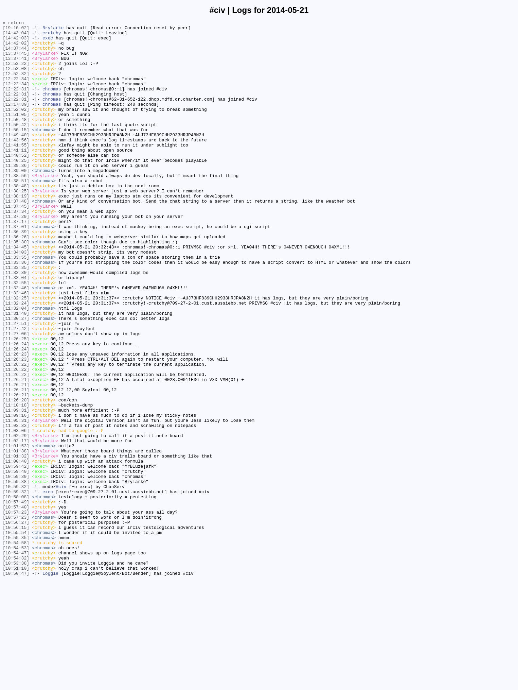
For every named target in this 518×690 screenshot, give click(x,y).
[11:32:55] (16, 335)
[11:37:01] (16, 268)
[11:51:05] (16, 134)
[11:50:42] (16, 146)
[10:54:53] (16, 654)
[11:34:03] (16, 299)
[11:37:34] (16, 250)
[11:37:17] (16, 262)
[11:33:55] (16, 305)
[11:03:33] (16, 507)
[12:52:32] (16, 85)
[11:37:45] (16, 244)
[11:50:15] (16, 152)
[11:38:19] (16, 231)
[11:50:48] (16, 140)
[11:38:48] (16, 219)
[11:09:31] (16, 488)
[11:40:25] (16, 189)
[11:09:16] (16, 494)
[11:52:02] (16, 127)
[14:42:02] (16, 48)
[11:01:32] (16, 543)
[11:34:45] (16, 293)
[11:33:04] (16, 329)
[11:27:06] (16, 397)
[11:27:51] (16, 384)
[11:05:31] (16, 501)
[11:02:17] (16, 525)
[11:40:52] (16, 182)
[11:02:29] (16, 519)
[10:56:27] (16, 623)
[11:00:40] (16, 550)
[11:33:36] (16, 311)
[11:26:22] (16, 433)
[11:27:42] (16, 390)
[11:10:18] (16, 482)
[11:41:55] (16, 170)
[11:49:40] (16, 158)
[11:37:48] (16, 238)
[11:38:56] (16, 207)
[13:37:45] (16, 60)
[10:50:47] (16, 684)
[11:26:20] (16, 476)
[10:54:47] (16, 660)
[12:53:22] (16, 72)
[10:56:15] (16, 629)
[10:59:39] (16, 568)
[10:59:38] (16, 574)
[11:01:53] (16, 531)
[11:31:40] (16, 372)
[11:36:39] (16, 274)
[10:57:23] (16, 611)
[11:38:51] (16, 213)
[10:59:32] (16, 580)
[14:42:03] (16, 42)
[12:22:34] (16, 91)
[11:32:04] (16, 366)
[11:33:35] (16, 317)
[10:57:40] (16, 605)
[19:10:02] (16, 30)
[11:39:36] (16, 195)
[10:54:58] (16, 647)
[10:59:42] (16, 556)
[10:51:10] (16, 678)
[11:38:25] (16, 225)
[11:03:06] (16, 513)
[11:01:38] (16, 537)
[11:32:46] (16, 342)
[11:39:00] (16, 201)
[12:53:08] (16, 78)
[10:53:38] (16, 672)
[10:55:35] (16, 641)
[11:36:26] (16, 280)
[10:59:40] (16, 562)
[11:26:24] (16, 409)
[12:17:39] (16, 121)
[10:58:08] (16, 592)
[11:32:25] (16, 354)
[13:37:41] (16, 66)
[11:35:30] (16, 286)
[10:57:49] (16, 599)
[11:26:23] (16, 421)
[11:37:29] (16, 256)
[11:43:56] (16, 164)
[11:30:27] (16, 378)
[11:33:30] (16, 323)
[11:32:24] (16, 360)
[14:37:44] (16, 54)
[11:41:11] (16, 176)
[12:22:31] (16, 103)
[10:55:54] (16, 635)
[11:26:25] (16, 403)
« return (13, 23)
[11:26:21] (16, 452)
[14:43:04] (16, 36)
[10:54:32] (16, 666)
